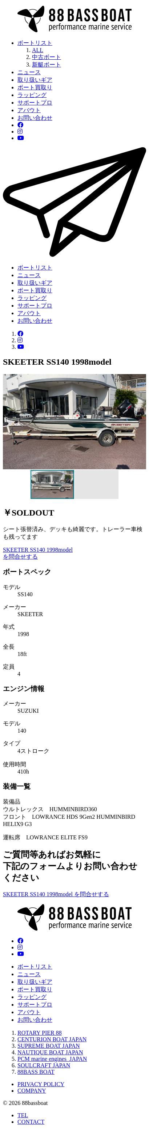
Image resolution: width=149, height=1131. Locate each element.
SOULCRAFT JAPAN (43, 1065)
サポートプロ (34, 102)
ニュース (29, 72)
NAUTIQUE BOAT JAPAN (50, 1052)
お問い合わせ (34, 118)
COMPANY (31, 1091)
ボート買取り (34, 87)
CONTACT (30, 1122)
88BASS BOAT (36, 1072)
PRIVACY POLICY (40, 1084)
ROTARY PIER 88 (39, 1033)
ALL (37, 50)
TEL (22, 1115)
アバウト (29, 110)
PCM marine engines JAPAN (52, 1059)
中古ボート (46, 57)
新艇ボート (46, 65)
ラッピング (32, 95)
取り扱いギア (34, 80)
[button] (139, 421)
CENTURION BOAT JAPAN (51, 1039)
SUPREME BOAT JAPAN (48, 1046)
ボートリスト (34, 43)
